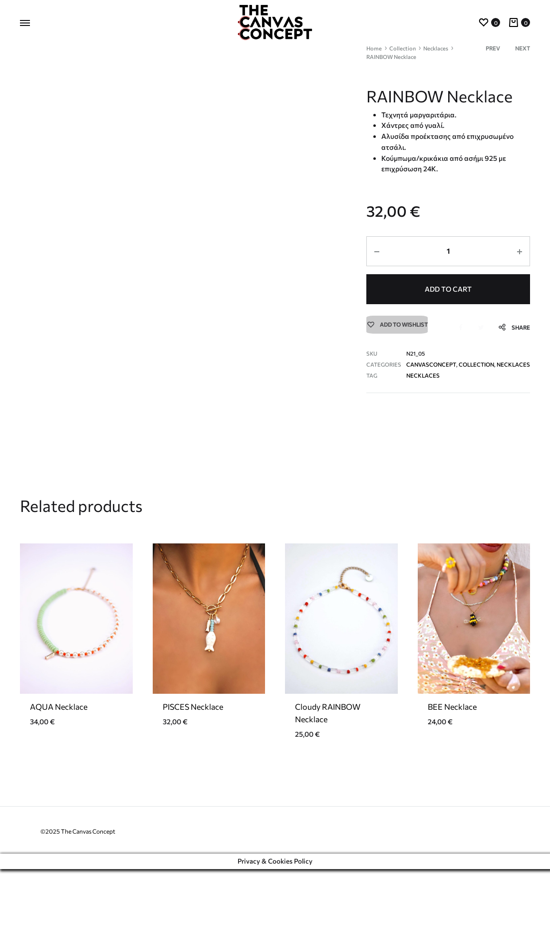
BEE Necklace (452, 785)
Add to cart (448, 288)
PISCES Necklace (193, 785)
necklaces (422, 376)
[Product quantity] (448, 251)
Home (374, 48)
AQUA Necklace (58, 785)
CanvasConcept (431, 365)
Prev (493, 48)
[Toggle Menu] (25, 22)
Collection (402, 48)
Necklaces (435, 48)
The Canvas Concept (88, 910)
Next (522, 48)
